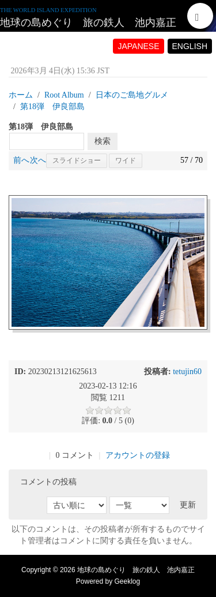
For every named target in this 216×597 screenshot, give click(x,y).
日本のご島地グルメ (132, 95)
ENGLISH (189, 46)
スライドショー (76, 160)
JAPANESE (138, 46)
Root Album (64, 95)
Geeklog (128, 581)
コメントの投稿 (48, 481)
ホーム (21, 95)
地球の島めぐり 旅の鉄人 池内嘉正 (88, 22)
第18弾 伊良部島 (52, 106)
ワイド (125, 160)
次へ (38, 160)
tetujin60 (187, 371)
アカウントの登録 (137, 455)
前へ (21, 160)
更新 (188, 505)
